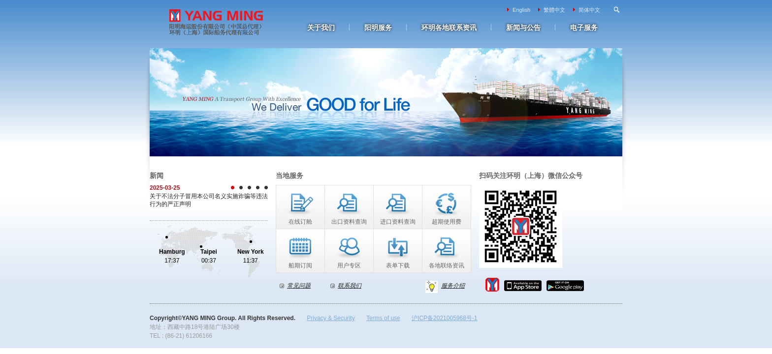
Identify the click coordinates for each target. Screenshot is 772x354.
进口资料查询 (398, 221)
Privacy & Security (330, 318)
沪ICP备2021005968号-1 (444, 318)
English (521, 10)
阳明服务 (378, 27)
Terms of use (383, 318)
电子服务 (584, 27)
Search (616, 9)
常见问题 (299, 285)
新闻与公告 (523, 27)
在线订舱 (300, 221)
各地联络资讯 (446, 265)
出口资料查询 (349, 221)
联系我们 (349, 285)
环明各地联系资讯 (449, 27)
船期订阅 (300, 265)
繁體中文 (554, 10)
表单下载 (398, 265)
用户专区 (349, 265)
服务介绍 (453, 285)
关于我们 (321, 27)
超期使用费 (446, 221)
